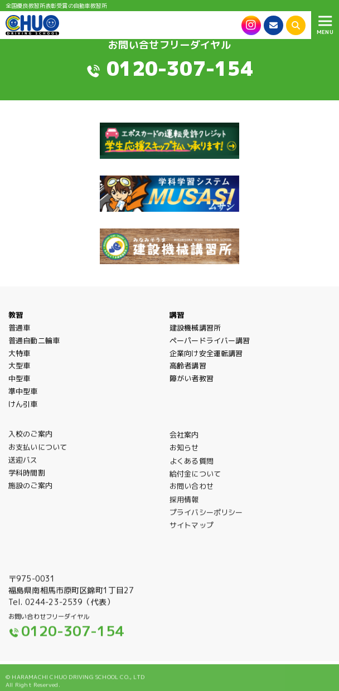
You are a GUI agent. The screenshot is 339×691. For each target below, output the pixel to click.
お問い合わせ (192, 493)
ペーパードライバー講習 (210, 340)
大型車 (19, 366)
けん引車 (23, 404)
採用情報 (184, 507)
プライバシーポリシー (206, 519)
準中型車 (23, 391)
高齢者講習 (188, 366)
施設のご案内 (30, 491)
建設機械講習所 (195, 328)
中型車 (19, 378)
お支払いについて (37, 453)
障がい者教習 (192, 378)
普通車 (19, 328)
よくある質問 (192, 468)
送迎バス (23, 465)
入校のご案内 (30, 439)
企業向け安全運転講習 (206, 353)
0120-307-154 (180, 68)
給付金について (195, 480)
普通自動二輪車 (34, 340)
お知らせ (184, 454)
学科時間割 (26, 478)
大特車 (19, 353)
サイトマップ (192, 532)
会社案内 (184, 441)
